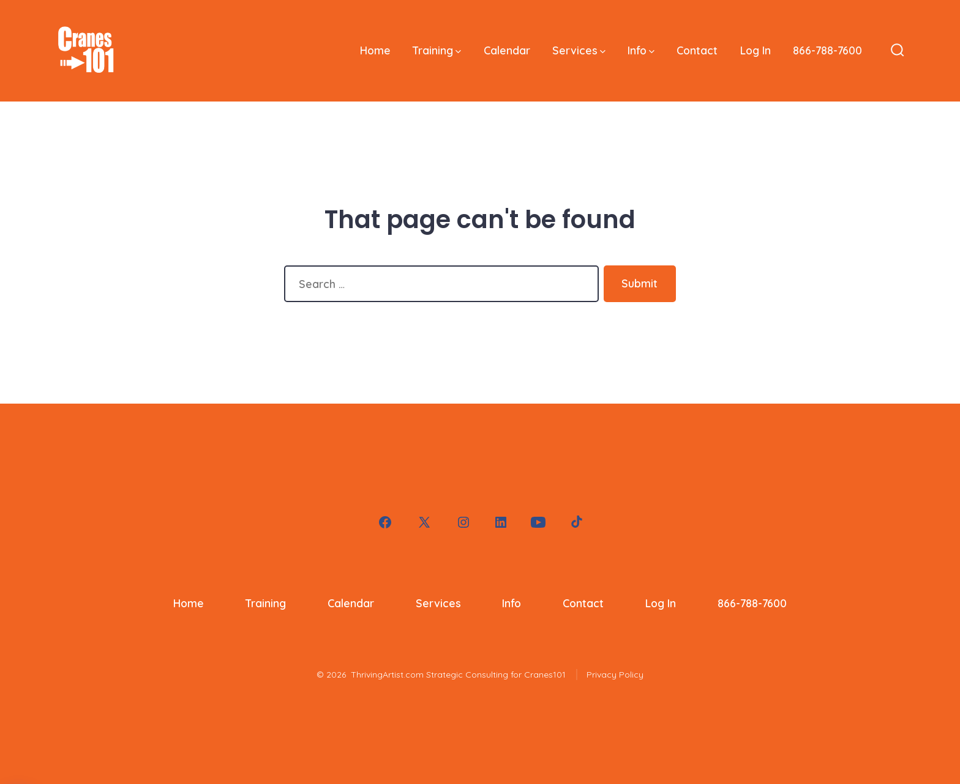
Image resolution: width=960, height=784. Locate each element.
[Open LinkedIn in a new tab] (501, 522)
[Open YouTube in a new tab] (538, 522)
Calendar (507, 50)
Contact (697, 50)
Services (579, 50)
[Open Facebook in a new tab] (385, 522)
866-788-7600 (827, 50)
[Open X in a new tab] (424, 522)
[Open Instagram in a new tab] (463, 522)
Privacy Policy (615, 674)
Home (375, 50)
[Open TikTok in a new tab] (575, 522)
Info (641, 50)
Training (437, 50)
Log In (755, 50)
